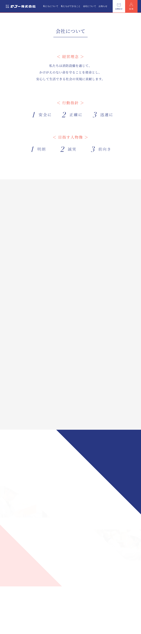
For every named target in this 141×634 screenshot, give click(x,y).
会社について (89, 6)
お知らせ (103, 6)
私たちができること (70, 6)
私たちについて (50, 6)
